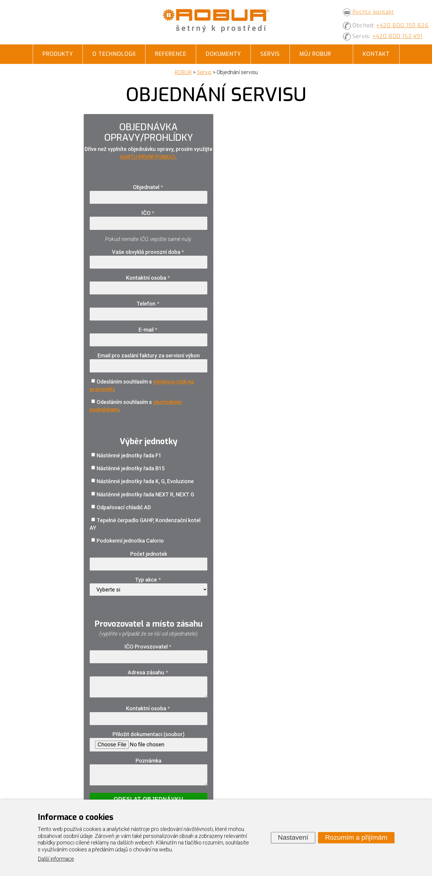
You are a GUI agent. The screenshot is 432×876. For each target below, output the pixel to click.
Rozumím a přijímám (356, 837)
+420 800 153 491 (397, 36)
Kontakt (376, 54)
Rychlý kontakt (368, 12)
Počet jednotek (148, 554)
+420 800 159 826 (402, 25)
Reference (170, 54)
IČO (149, 213)
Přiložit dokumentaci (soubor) (148, 734)
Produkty (58, 54)
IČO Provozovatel (148, 646)
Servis (270, 54)
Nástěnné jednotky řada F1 (129, 455)
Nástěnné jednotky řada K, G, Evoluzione (145, 481)
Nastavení (293, 837)
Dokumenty (223, 54)
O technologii (114, 54)
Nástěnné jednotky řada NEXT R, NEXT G (145, 494)
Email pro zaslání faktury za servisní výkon (149, 355)
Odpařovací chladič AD (124, 507)
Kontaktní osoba (148, 278)
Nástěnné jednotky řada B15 (131, 468)
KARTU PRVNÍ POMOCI (148, 157)
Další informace (56, 859)
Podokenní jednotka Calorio (130, 540)
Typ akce (148, 579)
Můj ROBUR (315, 54)
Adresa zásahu (148, 672)
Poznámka (148, 760)
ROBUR (183, 72)
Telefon (148, 303)
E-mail (149, 330)
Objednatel (148, 187)
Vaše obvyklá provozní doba (148, 252)
